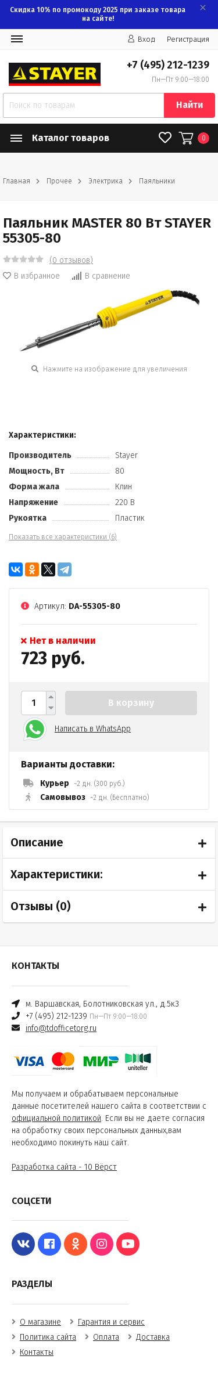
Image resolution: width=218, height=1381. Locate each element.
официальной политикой (56, 1118)
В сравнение (101, 276)
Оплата (106, 1337)
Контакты (36, 1352)
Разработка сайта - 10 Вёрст (64, 1167)
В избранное (31, 276)
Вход (141, 39)
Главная (16, 181)
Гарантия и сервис (111, 1322)
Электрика (105, 181)
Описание (36, 842)
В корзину (131, 702)
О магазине (40, 1322)
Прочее (59, 181)
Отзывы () (40, 906)
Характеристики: (56, 874)
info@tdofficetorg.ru (61, 1028)
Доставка (153, 1337)
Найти (189, 104)
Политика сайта (48, 1337)
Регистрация (188, 39)
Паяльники (157, 181)
